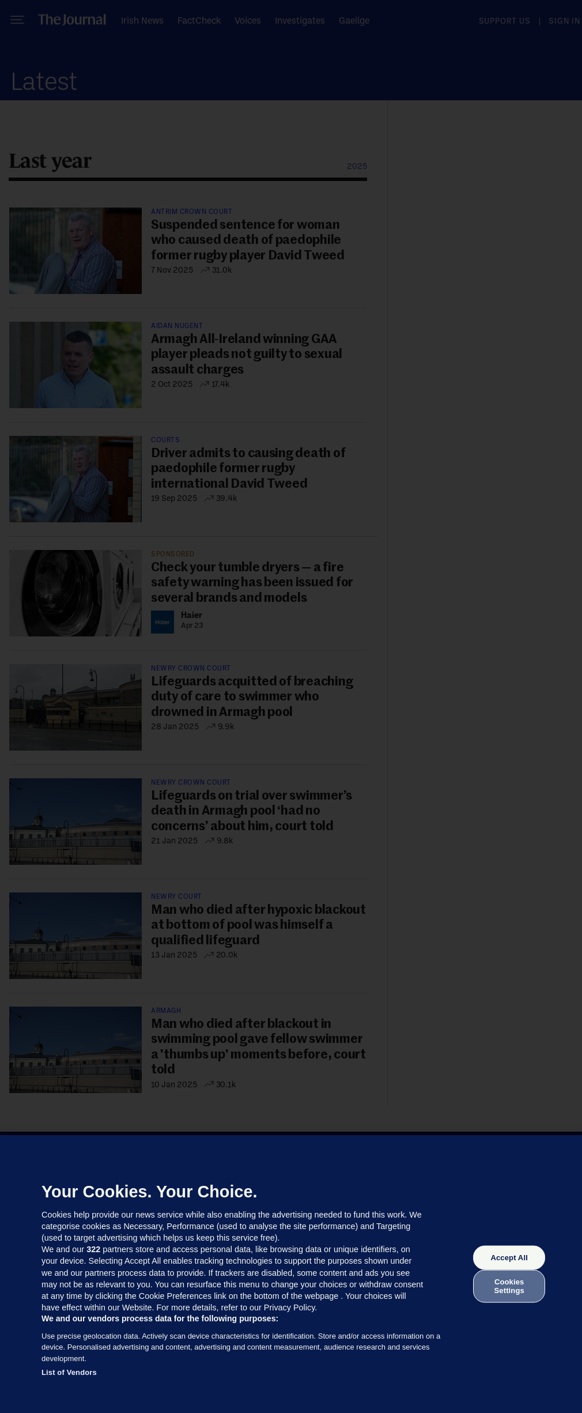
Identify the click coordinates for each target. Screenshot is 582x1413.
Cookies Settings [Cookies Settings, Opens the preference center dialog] (509, 1286)
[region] (291, 1274)
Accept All (508, 1257)
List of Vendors (69, 1372)
